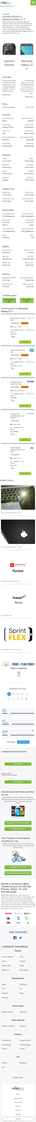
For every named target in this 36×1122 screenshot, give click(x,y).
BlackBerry (23, 984)
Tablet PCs (23, 1012)
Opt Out (18, 1119)
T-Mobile (22, 961)
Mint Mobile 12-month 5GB (17, 319)
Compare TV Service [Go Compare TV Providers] (18, 867)
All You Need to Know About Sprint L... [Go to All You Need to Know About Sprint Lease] (11, 649)
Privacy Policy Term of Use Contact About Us (18, 1104)
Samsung (5, 998)
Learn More (18, 764)
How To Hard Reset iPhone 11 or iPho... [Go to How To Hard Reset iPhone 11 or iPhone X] (12, 547)
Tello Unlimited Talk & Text (17, 351)
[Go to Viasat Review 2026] (18, 600)
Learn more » (6, 94)
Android (4, 1063)
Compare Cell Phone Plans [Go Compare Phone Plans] (18, 823)
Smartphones (6, 1040)
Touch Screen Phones (6, 1046)
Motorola (5, 993)
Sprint (4, 961)
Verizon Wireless (7, 957)
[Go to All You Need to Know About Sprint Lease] (18, 634)
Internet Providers (8, 1026)
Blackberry (23, 1063)
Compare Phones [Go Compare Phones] (18, 829)
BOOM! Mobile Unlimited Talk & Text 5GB (17, 450)
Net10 (22, 966)
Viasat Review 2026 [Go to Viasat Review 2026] (6, 615)
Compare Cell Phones (6, 6)
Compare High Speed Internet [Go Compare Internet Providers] (18, 873)
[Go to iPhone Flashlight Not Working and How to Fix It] (18, 497)
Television (23, 1026)
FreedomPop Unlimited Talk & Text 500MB (17, 416)
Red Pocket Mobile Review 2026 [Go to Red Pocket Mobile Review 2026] (10, 581)
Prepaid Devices (25, 1040)
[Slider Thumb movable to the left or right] (8, 714)
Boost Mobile (24, 970)
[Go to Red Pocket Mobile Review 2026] (18, 566)
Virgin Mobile (6, 966)
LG (21, 989)
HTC (3, 989)
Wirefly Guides (18, 1077)
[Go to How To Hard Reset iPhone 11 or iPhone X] (18, 532)
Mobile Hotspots (7, 1012)
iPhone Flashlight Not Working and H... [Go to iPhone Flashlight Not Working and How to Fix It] (11, 512)
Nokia (22, 993)
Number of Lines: (18, 689)
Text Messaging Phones (25, 1046)
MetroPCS (5, 970)
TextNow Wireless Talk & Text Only (16, 383)
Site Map (18, 1114)
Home (18, 1094)
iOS (3, 1067)
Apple (4, 984)
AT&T (21, 957)
